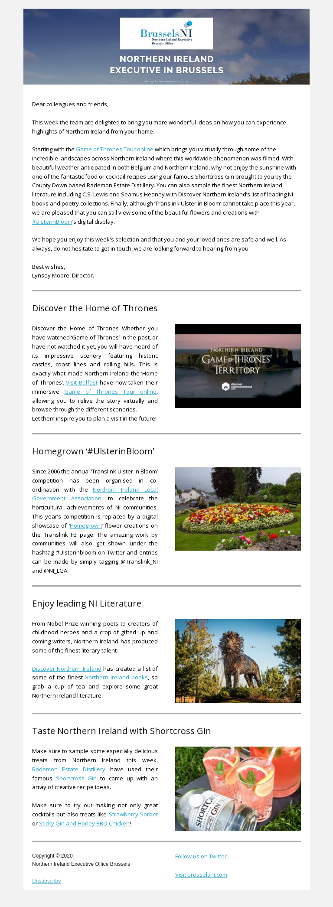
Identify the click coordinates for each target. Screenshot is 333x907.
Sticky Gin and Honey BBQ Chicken (84, 823)
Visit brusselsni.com (201, 874)
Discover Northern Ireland (66, 668)
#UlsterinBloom (52, 221)
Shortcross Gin (76, 778)
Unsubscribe (46, 881)
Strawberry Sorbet (133, 814)
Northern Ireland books (116, 677)
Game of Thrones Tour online (114, 149)
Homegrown (86, 525)
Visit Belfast (82, 382)
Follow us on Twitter (201, 856)
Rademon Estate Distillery (68, 769)
